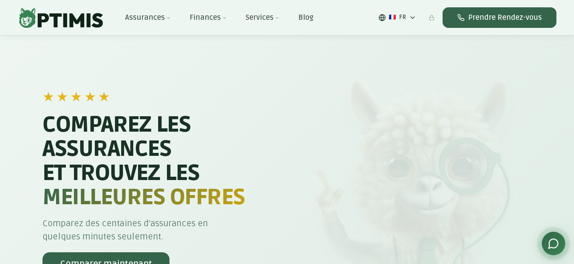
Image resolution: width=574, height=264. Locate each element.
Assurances (148, 17)
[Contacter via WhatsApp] (553, 243)
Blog (305, 17)
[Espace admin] (431, 17)
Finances (208, 17)
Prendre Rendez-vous (499, 17)
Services (262, 17)
